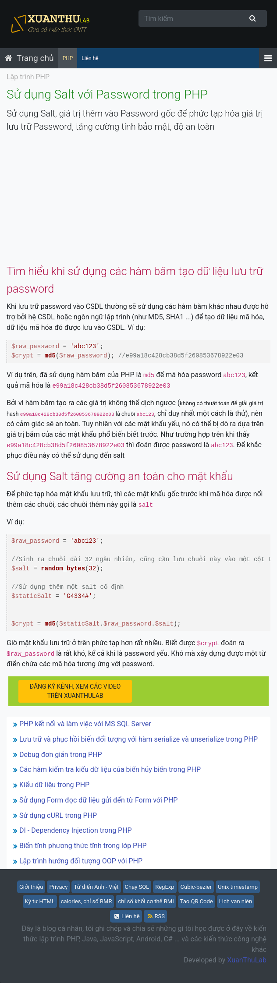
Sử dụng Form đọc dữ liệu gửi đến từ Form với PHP (98, 800)
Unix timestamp (238, 887)
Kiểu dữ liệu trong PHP (54, 785)
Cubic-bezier (196, 887)
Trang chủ (35, 58)
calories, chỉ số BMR (86, 901)
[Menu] (268, 58)
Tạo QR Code (196, 901)
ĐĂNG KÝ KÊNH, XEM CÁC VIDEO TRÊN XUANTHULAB (75, 691)
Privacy (58, 887)
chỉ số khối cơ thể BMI (146, 901)
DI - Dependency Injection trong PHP (75, 830)
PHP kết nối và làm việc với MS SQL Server (85, 724)
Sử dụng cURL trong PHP (58, 815)
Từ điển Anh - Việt (96, 887)
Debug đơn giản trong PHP (60, 754)
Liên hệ (90, 58)
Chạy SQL (137, 887)
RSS (156, 916)
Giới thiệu (31, 887)
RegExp (164, 887)
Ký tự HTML (40, 901)
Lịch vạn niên (235, 901)
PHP (68, 58)
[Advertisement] (138, 201)
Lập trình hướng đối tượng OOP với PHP (80, 861)
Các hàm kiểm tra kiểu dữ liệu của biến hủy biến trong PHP (110, 769)
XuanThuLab (246, 960)
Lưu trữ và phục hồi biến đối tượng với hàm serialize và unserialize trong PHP (138, 739)
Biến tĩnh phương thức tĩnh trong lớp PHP (83, 846)
